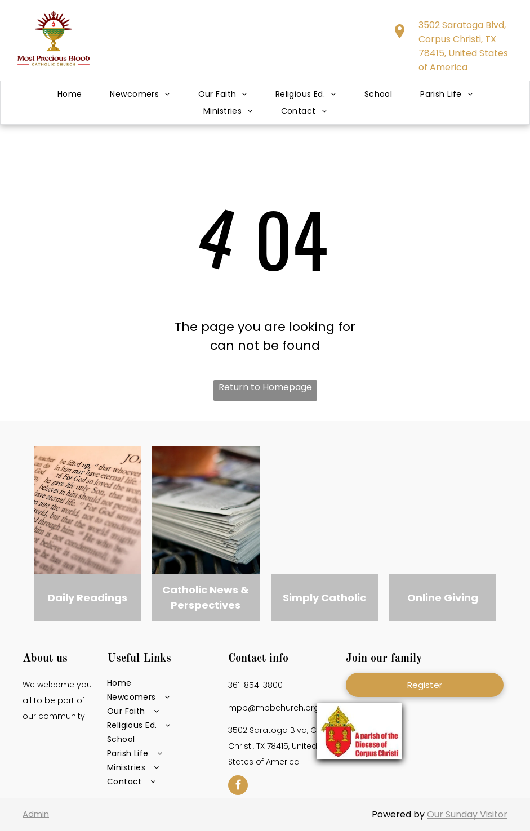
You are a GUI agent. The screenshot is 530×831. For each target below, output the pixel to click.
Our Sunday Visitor (467, 814)
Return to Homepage (265, 387)
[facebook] (238, 786)
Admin (36, 814)
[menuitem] (69, 94)
